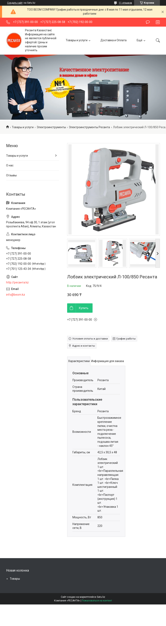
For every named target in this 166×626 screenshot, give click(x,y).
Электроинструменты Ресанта (89, 127)
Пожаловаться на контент (97, 600)
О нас (9, 165)
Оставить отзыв (148, 22)
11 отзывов (125, 2)
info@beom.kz (15, 294)
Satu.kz (101, 597)
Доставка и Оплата (113, 40)
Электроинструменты (51, 127)
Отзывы (11, 175)
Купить (83, 308)
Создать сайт (15, 2)
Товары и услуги (76, 40)
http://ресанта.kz (17, 282)
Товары (15, 578)
